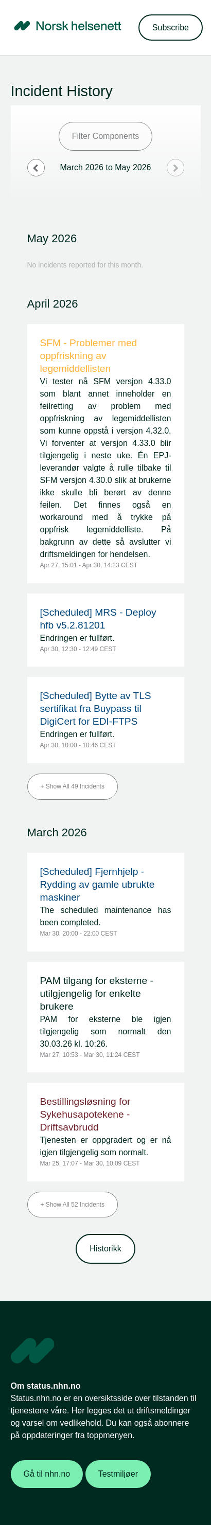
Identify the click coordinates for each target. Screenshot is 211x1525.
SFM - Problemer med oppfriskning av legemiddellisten (88, 355)
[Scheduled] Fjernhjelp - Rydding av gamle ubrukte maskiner (97, 884)
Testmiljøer (118, 1473)
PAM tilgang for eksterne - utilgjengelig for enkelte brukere (96, 993)
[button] (170, 27)
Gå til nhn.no (47, 1473)
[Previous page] (36, 167)
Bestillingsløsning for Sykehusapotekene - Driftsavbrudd (85, 1114)
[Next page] (175, 167)
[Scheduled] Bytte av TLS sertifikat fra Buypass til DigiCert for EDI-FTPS (95, 708)
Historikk (105, 1248)
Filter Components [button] (105, 136)
